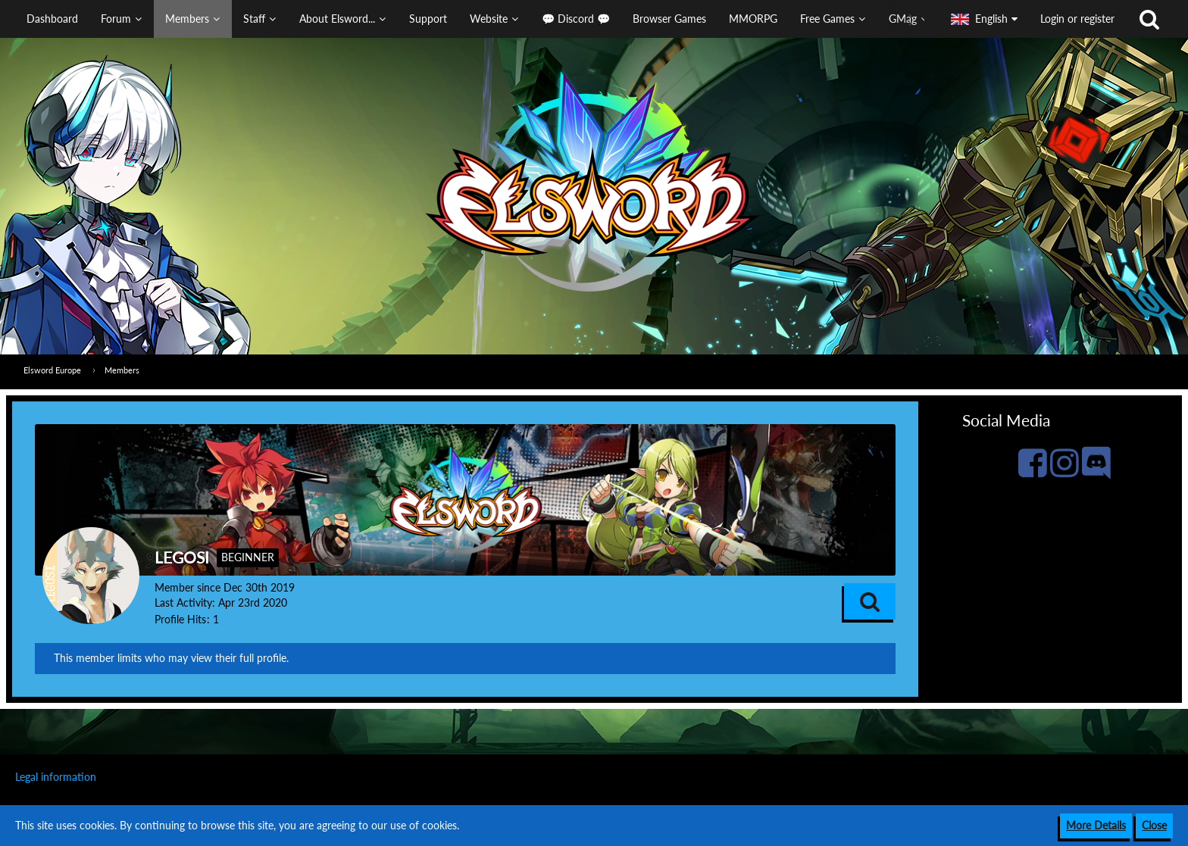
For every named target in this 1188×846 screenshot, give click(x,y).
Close (1154, 825)
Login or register (1077, 18)
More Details (1096, 825)
